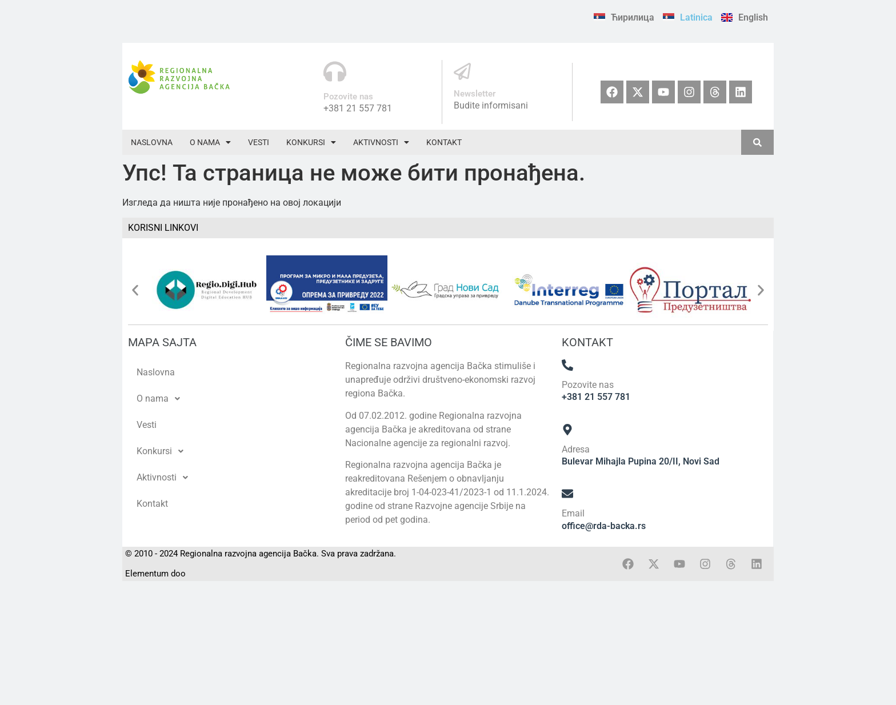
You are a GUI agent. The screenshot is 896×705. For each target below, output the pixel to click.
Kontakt (444, 142)
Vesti (258, 142)
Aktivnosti (381, 142)
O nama (210, 142)
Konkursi (311, 142)
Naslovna (152, 142)
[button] (210, 142)
